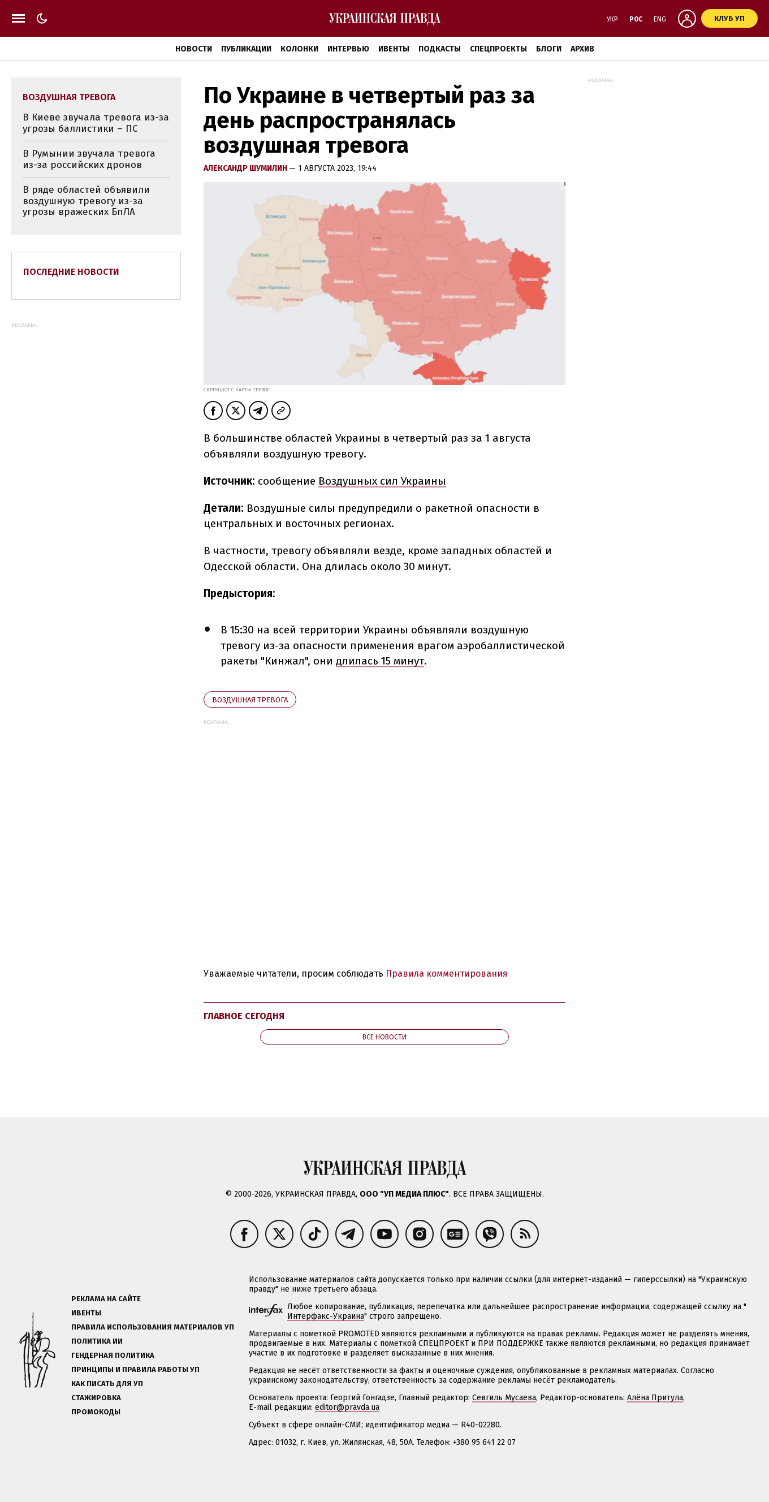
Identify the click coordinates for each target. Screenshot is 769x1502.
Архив (582, 49)
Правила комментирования (447, 973)
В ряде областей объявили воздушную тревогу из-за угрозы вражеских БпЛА (86, 201)
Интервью (348, 49)
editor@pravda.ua (347, 1407)
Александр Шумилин (246, 168)
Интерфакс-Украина (325, 1316)
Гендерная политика (112, 1355)
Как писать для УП (107, 1383)
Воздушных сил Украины (382, 480)
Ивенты (393, 49)
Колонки (299, 49)
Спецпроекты (498, 49)
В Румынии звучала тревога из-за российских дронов (89, 159)
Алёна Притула (655, 1397)
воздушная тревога (250, 700)
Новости (193, 49)
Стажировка (96, 1397)
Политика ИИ (97, 1341)
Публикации (246, 49)
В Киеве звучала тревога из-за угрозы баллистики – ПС (96, 123)
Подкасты (439, 49)
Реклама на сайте (106, 1298)
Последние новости (71, 271)
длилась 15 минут (380, 660)
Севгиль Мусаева (504, 1397)
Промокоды (95, 1412)
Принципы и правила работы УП (135, 1369)
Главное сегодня (244, 1016)
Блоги (548, 49)
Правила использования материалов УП (152, 1327)
